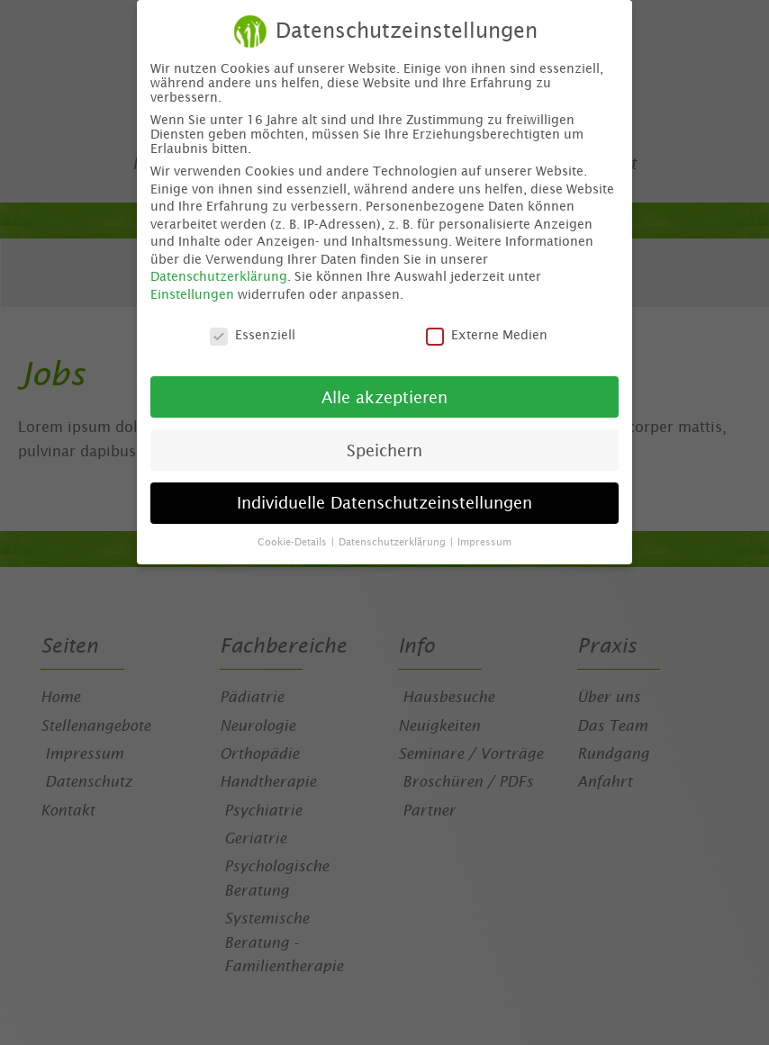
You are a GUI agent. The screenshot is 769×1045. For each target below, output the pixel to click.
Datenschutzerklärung (218, 273)
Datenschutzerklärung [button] (393, 537)
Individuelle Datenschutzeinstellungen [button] (384, 499)
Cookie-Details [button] (294, 537)
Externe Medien (486, 330)
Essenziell (252, 330)
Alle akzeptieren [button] (384, 392)
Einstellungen (192, 290)
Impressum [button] (484, 537)
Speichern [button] (384, 446)
